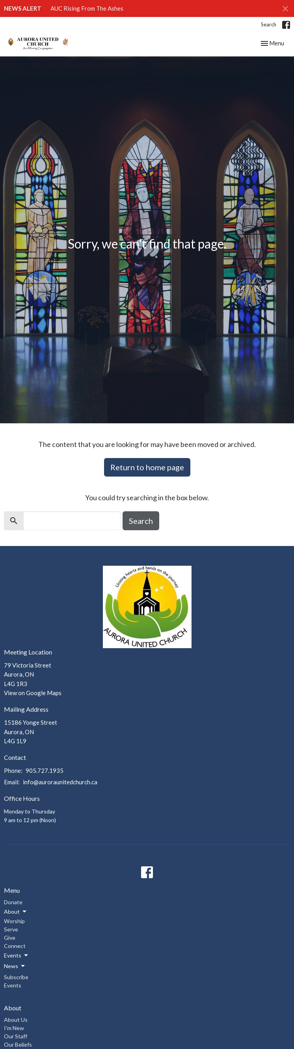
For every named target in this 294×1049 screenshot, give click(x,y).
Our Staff (15, 1036)
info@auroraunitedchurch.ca (60, 781)
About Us (16, 1019)
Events (12, 985)
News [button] (15, 966)
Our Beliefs (18, 1044)
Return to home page (147, 467)
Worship (14, 921)
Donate (13, 902)
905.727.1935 (44, 770)
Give (9, 937)
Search (268, 24)
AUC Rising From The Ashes (86, 8)
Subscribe (16, 977)
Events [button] (16, 955)
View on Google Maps (32, 692)
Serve (11, 929)
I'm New (14, 1028)
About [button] (16, 912)
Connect (15, 945)
